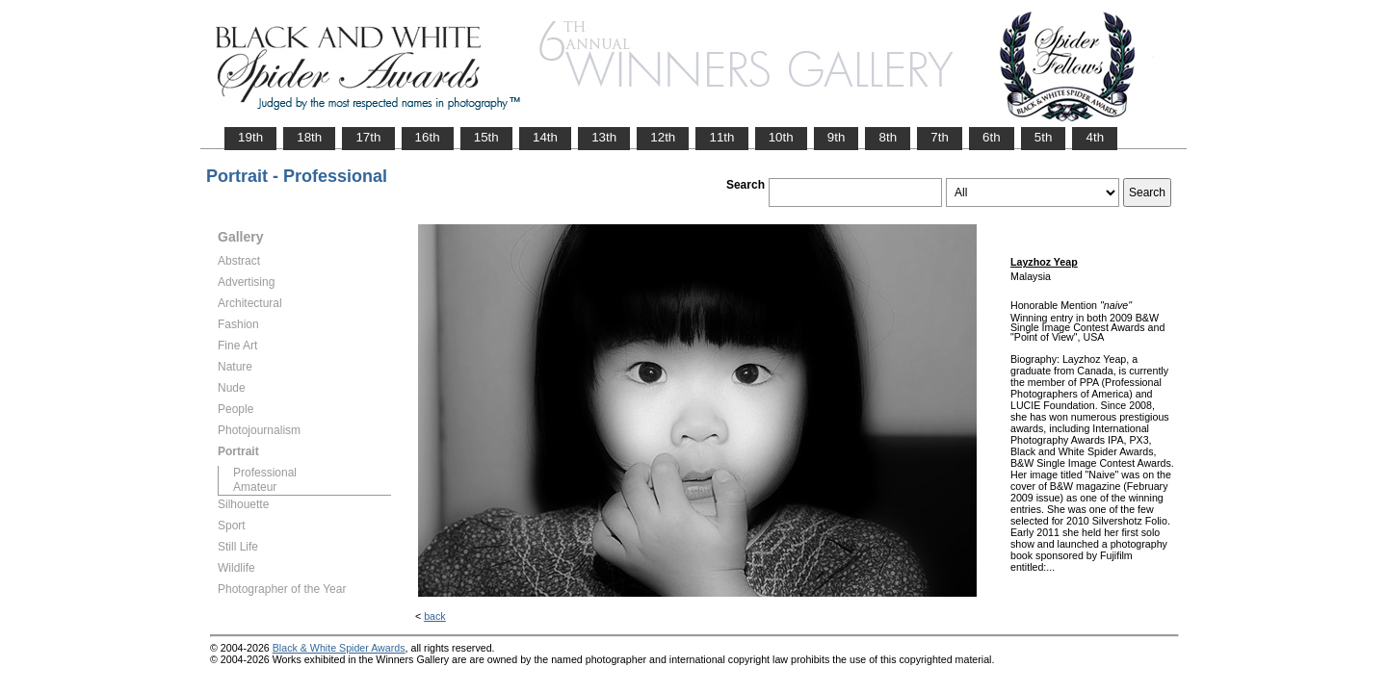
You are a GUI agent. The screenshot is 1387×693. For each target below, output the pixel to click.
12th (663, 137)
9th (836, 137)
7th (939, 137)
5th (1043, 137)
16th (428, 137)
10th (781, 137)
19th (250, 137)
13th (604, 137)
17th (368, 137)
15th (486, 137)
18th (309, 137)
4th (1094, 137)
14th (545, 137)
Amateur (254, 487)
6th (991, 137)
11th (721, 137)
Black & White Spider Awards (339, 648)
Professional (265, 472)
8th (887, 137)
